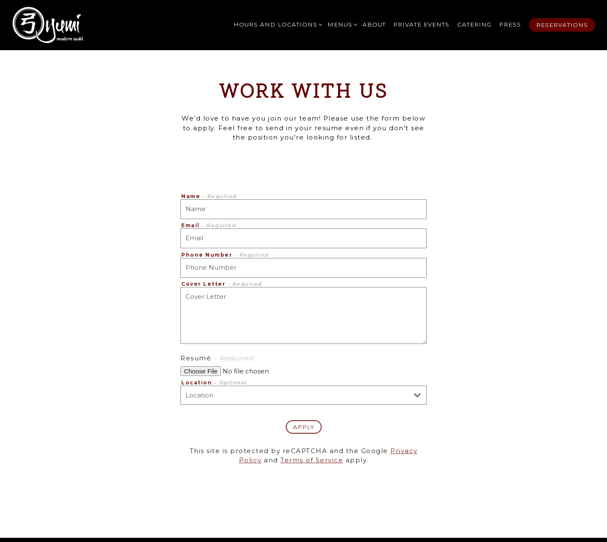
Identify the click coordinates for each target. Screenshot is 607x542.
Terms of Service (311, 460)
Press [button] (510, 24)
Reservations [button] (562, 24)
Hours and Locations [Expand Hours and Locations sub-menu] (276, 24)
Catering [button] (474, 24)
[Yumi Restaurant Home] (47, 24)
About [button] (374, 24)
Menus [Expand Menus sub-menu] (341, 24)
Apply (303, 427)
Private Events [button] (421, 24)
